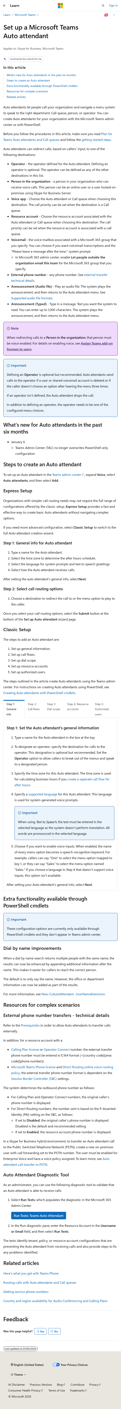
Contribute (77, 1384)
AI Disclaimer (16, 1384)
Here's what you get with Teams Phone (31, 1273)
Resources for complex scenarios (27, 91)
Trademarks (77, 1390)
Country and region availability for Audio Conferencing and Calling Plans (55, 1301)
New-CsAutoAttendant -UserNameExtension (73, 994)
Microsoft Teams (25, 15)
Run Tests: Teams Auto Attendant (38, 1215)
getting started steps (96, 139)
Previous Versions (41, 1384)
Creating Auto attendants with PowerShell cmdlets (39, 693)
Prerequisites (30, 1025)
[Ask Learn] (106, 15)
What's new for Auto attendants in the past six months (41, 75)
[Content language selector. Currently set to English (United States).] (27, 1364)
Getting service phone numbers (25, 1291)
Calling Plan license (25, 1049)
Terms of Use (56, 1390)
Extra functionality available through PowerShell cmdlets (42, 86)
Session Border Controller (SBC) (34, 1078)
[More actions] (114, 15)
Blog (60, 1384)
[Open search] (103, 5)
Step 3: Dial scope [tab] (53, 706)
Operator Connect (57, 1049)
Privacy (93, 1384)
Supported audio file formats (31, 298)
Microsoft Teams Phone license (33, 1067)
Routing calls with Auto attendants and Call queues (39, 1282)
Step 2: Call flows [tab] (34, 706)
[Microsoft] (60, 5)
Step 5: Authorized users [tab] (102, 709)
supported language (42, 794)
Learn (6, 15)
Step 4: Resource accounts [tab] (77, 706)
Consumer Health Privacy (24, 1390)
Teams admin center (66, 474)
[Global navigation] (4, 5)
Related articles (16, 97)
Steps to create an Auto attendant (28, 80)
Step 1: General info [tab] (11, 709)
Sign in (113, 5)
